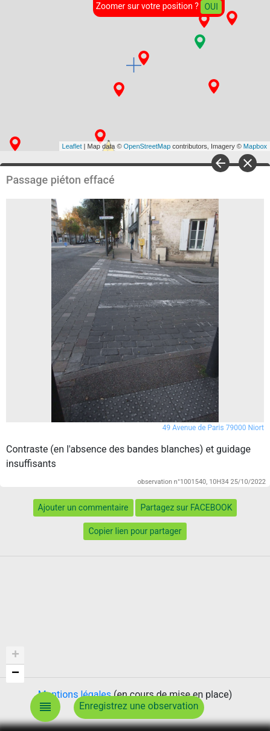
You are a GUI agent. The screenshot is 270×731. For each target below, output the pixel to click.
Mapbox (255, 146)
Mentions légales (74, 694)
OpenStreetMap (147, 146)
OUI (211, 6)
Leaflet (72, 146)
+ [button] (15, 655)
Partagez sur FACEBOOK (186, 507)
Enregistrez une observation (139, 706)
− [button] (15, 674)
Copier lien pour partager (134, 531)
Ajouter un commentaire (83, 507)
